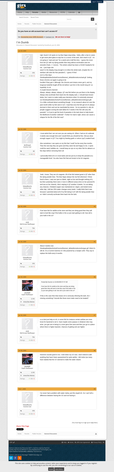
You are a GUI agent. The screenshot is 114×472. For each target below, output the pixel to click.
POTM (62, 12)
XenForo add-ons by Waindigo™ (19, 455)
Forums (35, 12)
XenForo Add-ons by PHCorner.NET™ (20, 448)
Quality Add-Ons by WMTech (30, 450)
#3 (94, 170)
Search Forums (23, 17)
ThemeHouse (37, 451)
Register (99, 2)
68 (34, 151)
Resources (53, 12)
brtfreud (27, 145)
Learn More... (59, 469)
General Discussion (31, 45)
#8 (94, 351)
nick (27, 222)
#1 (94, 51)
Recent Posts (35, 17)
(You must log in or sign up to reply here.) (85, 423)
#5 (94, 242)
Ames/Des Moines (29, 302)
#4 (94, 206)
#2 (94, 129)
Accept (51, 469)
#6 (94, 277)
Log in (94, 2)
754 (33, 228)
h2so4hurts (47, 45)
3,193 (33, 299)
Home (20, 12)
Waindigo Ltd (38, 455)
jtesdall (27, 293)
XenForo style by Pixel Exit (41, 448)
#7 (94, 315)
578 (33, 73)
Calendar (71, 12)
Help (27, 12)
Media (44, 12)
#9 (94, 389)
